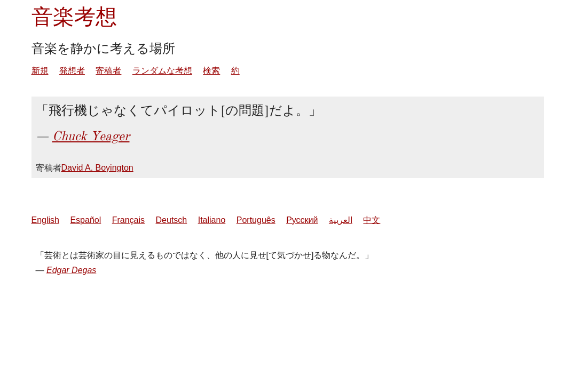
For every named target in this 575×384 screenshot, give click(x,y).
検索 (211, 70)
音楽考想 (74, 17)
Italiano (212, 220)
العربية (340, 220)
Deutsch (171, 220)
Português (256, 220)
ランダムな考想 (162, 70)
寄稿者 (108, 70)
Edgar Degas (71, 270)
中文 (371, 220)
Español (85, 220)
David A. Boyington (97, 167)
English (45, 220)
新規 (40, 70)
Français (128, 220)
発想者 (72, 70)
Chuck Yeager (91, 136)
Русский (302, 220)
